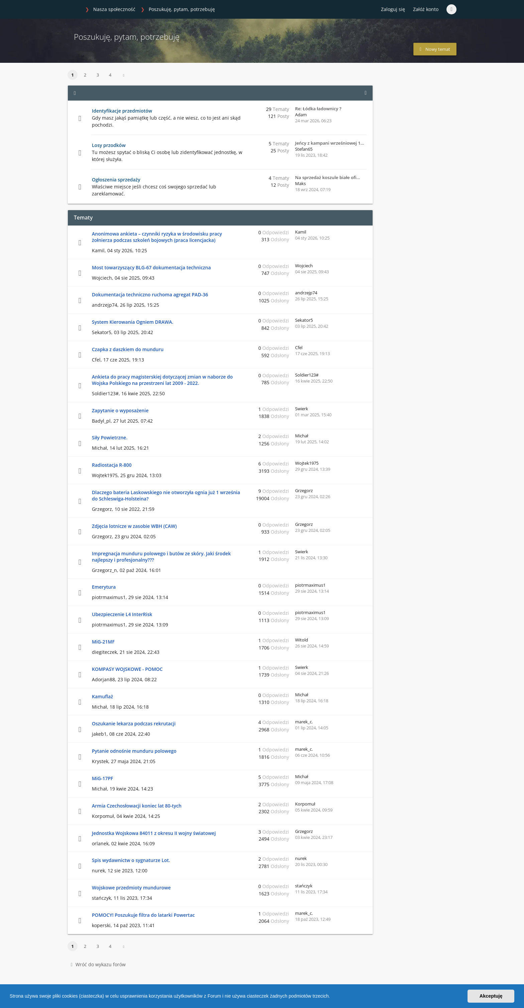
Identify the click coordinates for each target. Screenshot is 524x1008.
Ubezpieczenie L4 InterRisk (122, 614)
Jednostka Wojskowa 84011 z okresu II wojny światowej (154, 833)
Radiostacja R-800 (112, 465)
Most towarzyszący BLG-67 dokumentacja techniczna (151, 267)
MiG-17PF (102, 778)
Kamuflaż (102, 696)
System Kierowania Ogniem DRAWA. (132, 322)
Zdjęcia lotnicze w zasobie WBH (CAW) (134, 526)
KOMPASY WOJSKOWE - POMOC (127, 669)
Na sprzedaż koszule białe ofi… (327, 177)
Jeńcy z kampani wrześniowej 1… (329, 143)
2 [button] (85, 75)
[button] (332, 997)
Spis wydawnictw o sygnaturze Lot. (131, 860)
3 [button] (98, 75)
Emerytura (104, 587)
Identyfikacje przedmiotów (122, 111)
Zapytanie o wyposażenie (120, 410)
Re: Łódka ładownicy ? (318, 109)
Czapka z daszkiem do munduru (127, 349)
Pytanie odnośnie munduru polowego (134, 751)
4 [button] (110, 75)
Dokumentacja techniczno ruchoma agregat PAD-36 (150, 294)
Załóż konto (425, 9)
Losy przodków (109, 145)
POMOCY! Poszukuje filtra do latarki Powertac (143, 915)
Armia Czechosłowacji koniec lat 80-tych (136, 806)
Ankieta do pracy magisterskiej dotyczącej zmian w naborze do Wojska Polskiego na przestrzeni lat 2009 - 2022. (162, 380)
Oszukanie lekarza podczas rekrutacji (133, 723)
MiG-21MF (103, 641)
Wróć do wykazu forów (98, 964)
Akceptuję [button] (491, 996)
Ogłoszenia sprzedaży (116, 179)
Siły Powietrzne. (109, 437)
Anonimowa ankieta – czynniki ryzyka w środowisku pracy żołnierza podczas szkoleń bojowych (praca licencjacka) (157, 237)
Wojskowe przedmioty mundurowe (131, 887)
